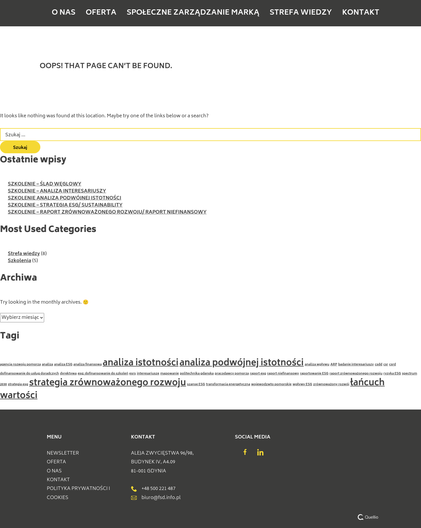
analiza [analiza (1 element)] (47, 364)
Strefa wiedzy (276, 13)
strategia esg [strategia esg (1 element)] (18, 384)
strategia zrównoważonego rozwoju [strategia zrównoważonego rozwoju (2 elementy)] (107, 383)
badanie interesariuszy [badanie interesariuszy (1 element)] (356, 364)
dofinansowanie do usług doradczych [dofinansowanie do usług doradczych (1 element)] (29, 373)
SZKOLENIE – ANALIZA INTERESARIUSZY (57, 191)
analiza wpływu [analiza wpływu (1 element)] (317, 364)
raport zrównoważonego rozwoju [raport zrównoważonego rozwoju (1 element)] (355, 373)
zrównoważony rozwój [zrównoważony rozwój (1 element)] (331, 384)
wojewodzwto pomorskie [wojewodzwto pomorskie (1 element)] (271, 384)
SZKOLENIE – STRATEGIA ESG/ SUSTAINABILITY (65, 205)
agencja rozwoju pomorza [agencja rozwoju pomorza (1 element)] (20, 364)
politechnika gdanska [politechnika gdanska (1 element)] (197, 373)
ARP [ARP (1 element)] (333, 364)
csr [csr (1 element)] (385, 364)
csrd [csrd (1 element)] (392, 364)
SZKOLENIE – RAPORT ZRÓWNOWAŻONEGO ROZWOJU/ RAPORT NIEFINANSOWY (107, 212)
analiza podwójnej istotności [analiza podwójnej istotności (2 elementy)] (242, 363)
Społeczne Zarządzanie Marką (208, 13)
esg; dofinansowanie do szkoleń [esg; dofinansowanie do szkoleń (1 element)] (103, 373)
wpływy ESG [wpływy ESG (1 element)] (302, 384)
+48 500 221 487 (153, 489)
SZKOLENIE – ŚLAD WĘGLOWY (44, 184)
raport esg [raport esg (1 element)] (258, 373)
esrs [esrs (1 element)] (132, 373)
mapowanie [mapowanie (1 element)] (169, 373)
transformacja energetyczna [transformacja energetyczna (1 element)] (228, 384)
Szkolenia (19, 261)
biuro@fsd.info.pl (156, 498)
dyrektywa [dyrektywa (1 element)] (68, 373)
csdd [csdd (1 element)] (378, 364)
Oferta (150, 13)
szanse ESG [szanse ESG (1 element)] (196, 384)
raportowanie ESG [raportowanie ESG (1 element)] (314, 373)
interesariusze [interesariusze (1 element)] (148, 373)
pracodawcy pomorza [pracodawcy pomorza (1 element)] (232, 373)
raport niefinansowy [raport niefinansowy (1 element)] (283, 373)
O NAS (120, 13)
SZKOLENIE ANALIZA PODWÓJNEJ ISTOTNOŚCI (64, 198)
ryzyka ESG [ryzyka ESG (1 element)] (392, 373)
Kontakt (316, 13)
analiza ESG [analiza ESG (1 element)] (63, 364)
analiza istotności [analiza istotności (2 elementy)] (140, 363)
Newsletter (63, 453)
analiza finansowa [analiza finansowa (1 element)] (87, 364)
